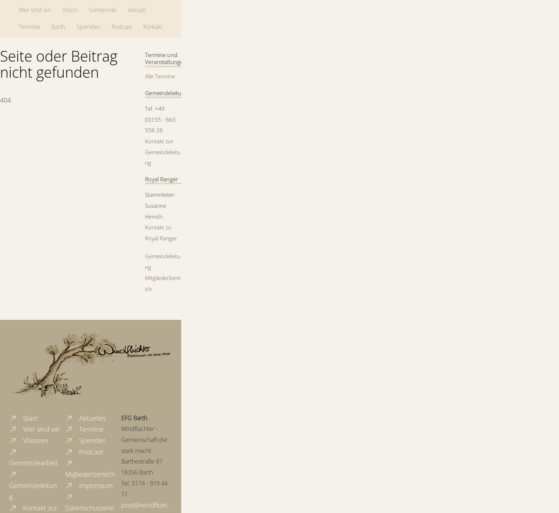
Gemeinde (103, 10)
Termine (29, 27)
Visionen (28, 440)
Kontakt (153, 27)
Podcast (122, 27)
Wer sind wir (35, 10)
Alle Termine (160, 76)
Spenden (88, 27)
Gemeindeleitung (33, 485)
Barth (58, 27)
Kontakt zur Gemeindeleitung (162, 151)
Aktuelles (85, 418)
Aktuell (137, 10)
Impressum (89, 485)
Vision (70, 10)
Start (23, 418)
